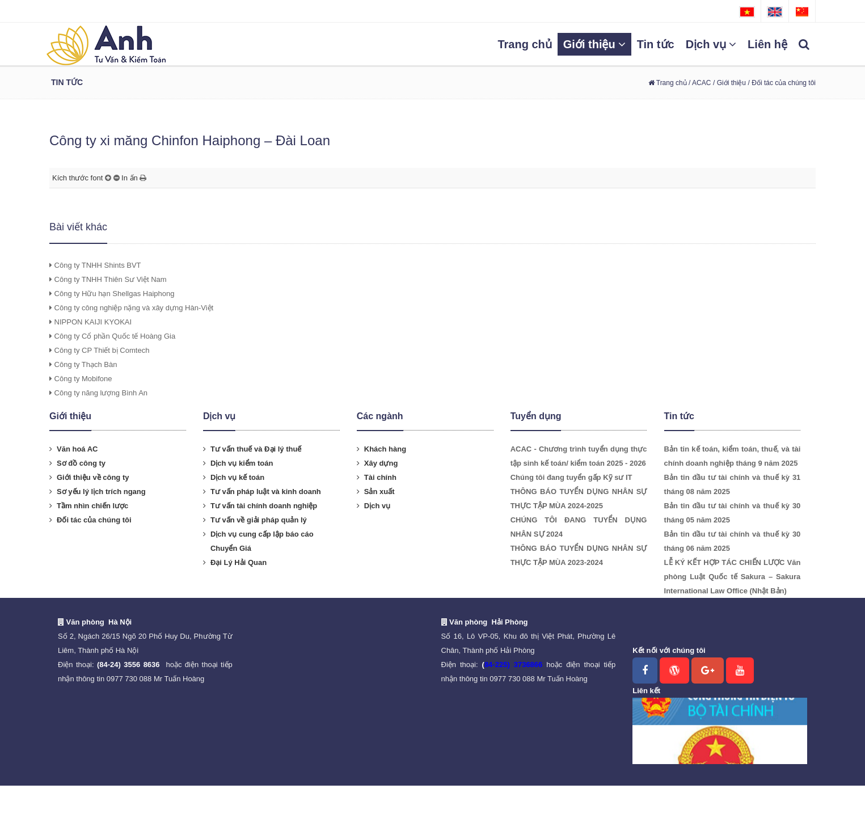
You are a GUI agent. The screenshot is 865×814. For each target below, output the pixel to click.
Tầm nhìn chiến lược (92, 505)
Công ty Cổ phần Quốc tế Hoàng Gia (112, 336)
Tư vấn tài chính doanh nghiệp (263, 505)
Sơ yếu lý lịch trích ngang (101, 491)
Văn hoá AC (77, 449)
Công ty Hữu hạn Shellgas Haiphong (111, 293)
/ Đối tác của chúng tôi (782, 83)
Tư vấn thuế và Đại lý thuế (256, 449)
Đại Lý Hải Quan (238, 562)
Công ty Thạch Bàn (83, 364)
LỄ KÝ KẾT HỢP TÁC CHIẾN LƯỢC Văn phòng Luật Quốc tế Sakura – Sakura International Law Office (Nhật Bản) (732, 576)
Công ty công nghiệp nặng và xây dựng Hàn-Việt (131, 307)
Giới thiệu (594, 44)
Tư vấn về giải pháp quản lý (258, 520)
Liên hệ (767, 44)
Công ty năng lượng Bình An (98, 393)
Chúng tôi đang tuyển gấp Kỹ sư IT (571, 477)
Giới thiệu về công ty (93, 477)
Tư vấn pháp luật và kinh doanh (265, 491)
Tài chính (380, 477)
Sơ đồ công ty (81, 463)
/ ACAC (699, 83)
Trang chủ (524, 44)
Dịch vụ (711, 44)
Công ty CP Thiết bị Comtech (99, 350)
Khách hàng (385, 449)
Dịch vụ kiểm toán (241, 463)
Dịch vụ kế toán (237, 477)
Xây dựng (381, 463)
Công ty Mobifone (80, 378)
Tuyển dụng (536, 416)
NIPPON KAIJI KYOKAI (90, 322)
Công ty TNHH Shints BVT (95, 265)
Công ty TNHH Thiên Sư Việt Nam (108, 279)
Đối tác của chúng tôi (94, 520)
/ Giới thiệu (729, 83)
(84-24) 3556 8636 (128, 664)
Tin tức (655, 44)
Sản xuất (379, 491)
